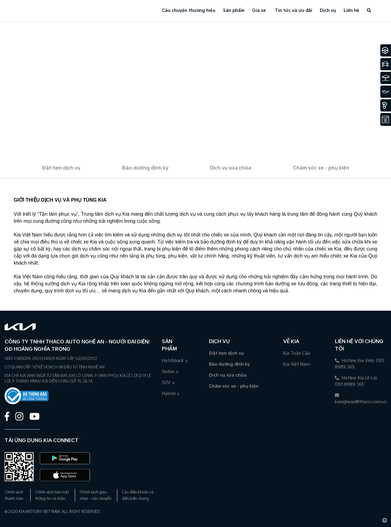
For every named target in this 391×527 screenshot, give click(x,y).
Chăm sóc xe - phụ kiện (321, 168)
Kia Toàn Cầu (296, 353)
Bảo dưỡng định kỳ (145, 168)
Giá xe (259, 10)
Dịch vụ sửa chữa (230, 168)
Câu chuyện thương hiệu (188, 10)
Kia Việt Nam (296, 364)
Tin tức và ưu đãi (293, 10)
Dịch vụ (328, 10)
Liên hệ (351, 10)
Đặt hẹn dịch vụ (61, 168)
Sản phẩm (233, 10)
